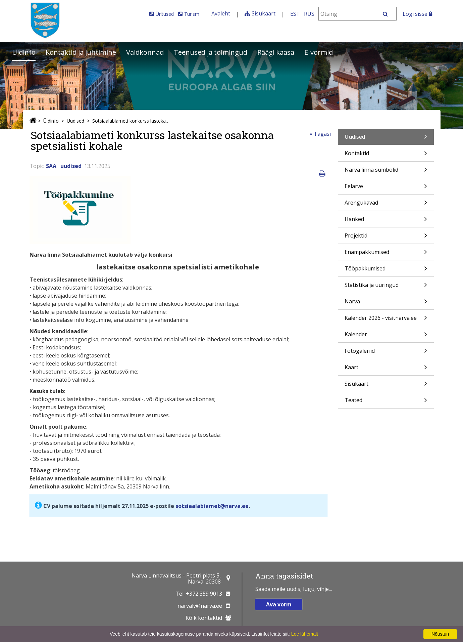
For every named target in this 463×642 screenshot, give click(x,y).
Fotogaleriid (386, 353)
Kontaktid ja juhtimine (81, 52)
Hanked (386, 221)
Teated (386, 402)
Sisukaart (263, 13)
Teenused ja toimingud (210, 52)
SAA (51, 166)
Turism (191, 14)
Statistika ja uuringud (386, 287)
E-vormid (318, 52)
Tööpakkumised (386, 270)
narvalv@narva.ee (199, 605)
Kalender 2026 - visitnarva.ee (386, 320)
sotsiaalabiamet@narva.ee (212, 506)
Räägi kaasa (275, 52)
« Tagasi (320, 133)
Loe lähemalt (304, 634)
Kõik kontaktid (204, 618)
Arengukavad (386, 205)
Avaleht (220, 13)
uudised (71, 166)
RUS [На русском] (309, 13)
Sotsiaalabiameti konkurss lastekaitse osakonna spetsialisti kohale (131, 121)
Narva (386, 303)
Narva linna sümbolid (386, 172)
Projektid (386, 238)
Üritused (165, 14)
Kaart (386, 369)
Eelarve (386, 188)
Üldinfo (24, 52)
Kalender (386, 336)
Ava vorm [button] (279, 604)
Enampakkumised (386, 254)
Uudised (75, 121)
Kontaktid (386, 155)
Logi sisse (417, 13)
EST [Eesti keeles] (295, 13)
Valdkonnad (145, 52)
